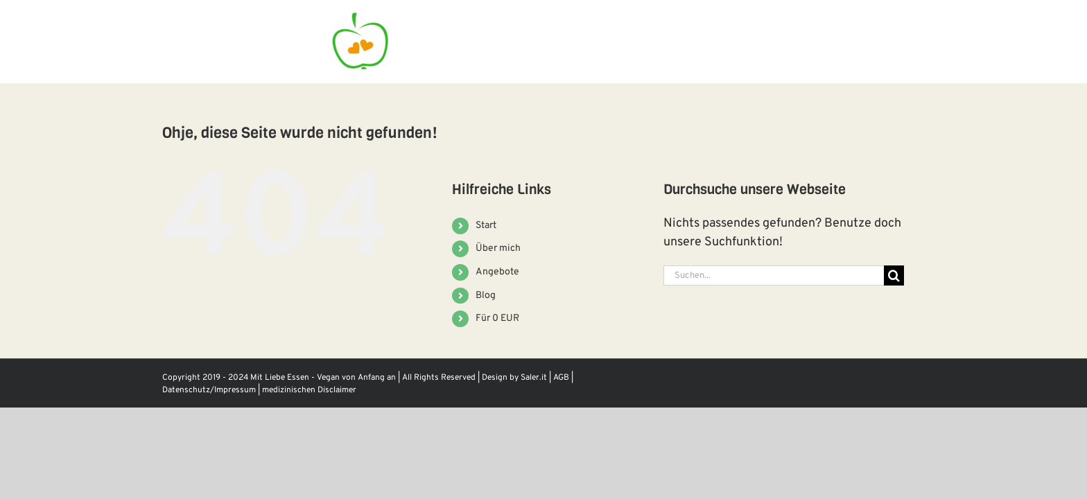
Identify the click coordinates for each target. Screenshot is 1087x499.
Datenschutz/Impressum (209, 390)
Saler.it (534, 377)
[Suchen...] (773, 275)
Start (486, 225)
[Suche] (894, 275)
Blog (486, 295)
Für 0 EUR (497, 318)
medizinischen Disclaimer (309, 390)
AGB (561, 377)
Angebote (497, 272)
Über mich (498, 248)
